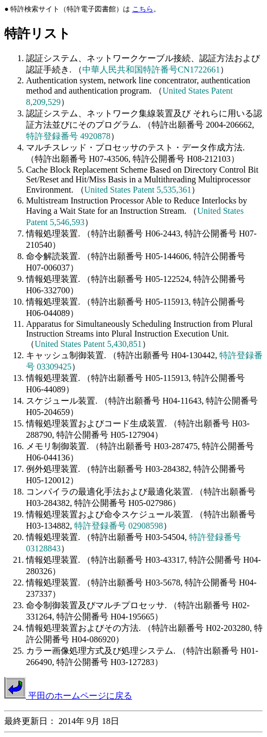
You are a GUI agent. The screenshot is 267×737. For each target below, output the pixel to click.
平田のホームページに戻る (68, 695)
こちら (142, 9)
